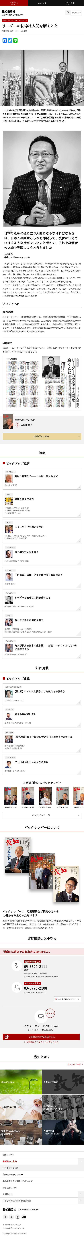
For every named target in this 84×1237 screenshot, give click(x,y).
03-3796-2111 (35, 966)
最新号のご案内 (10, 1161)
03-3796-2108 (35, 988)
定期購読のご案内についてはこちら (42, 1041)
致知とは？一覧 (74, 1064)
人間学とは (8, 1194)
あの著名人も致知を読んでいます (18, 1180)
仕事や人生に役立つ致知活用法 (17, 1200)
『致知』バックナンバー (13, 1174)
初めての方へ (9, 1154)
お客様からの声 (10, 1187)
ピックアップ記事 (11, 1167)
